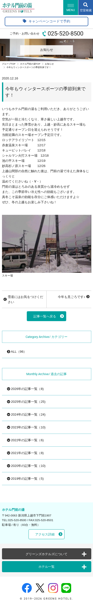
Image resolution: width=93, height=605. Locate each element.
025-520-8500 (65, 33)
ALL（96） (17, 351)
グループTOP (9, 64)
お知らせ (49, 64)
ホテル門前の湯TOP (30, 64)
